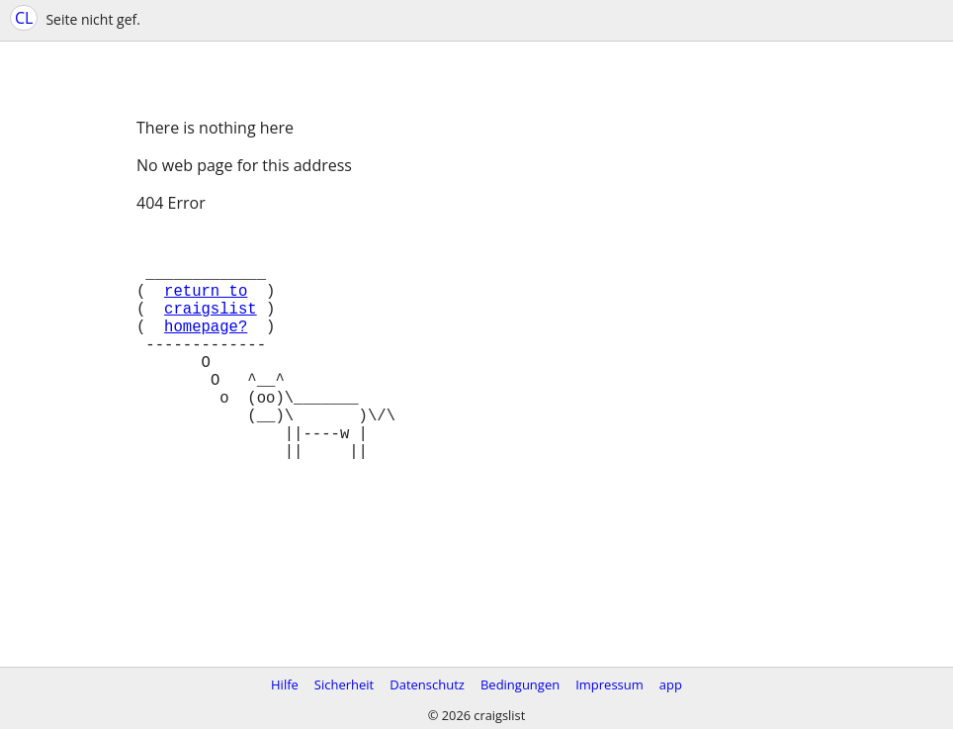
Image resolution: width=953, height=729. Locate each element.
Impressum (609, 684)
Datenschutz (427, 684)
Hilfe (285, 684)
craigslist (210, 327)
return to (205, 306)
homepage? (205, 349)
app (670, 684)
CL (24, 18)
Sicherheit (344, 684)
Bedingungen (520, 684)
